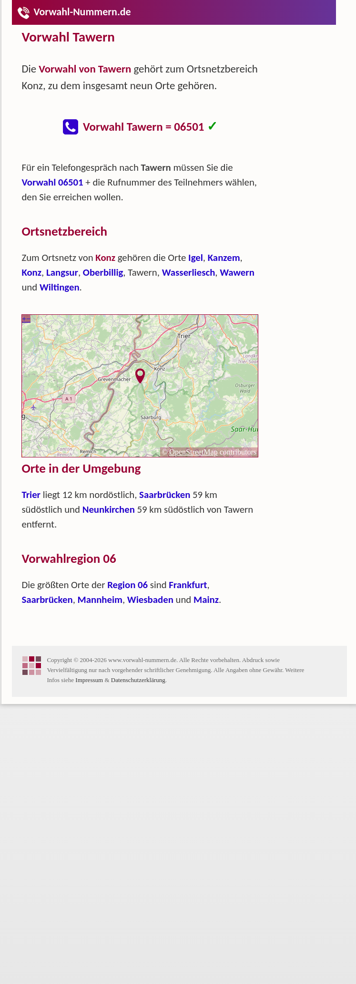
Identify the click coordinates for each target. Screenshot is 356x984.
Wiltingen (60, 287)
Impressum (89, 680)
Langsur (62, 272)
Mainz (206, 599)
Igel (195, 257)
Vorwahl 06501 (52, 182)
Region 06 (127, 585)
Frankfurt (188, 585)
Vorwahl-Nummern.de (74, 11)
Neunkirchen (108, 509)
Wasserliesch (188, 272)
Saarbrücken (164, 494)
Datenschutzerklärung (138, 680)
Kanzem (224, 257)
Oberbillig (103, 272)
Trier (31, 494)
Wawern (237, 272)
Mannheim (100, 599)
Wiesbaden (150, 599)
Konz (31, 272)
